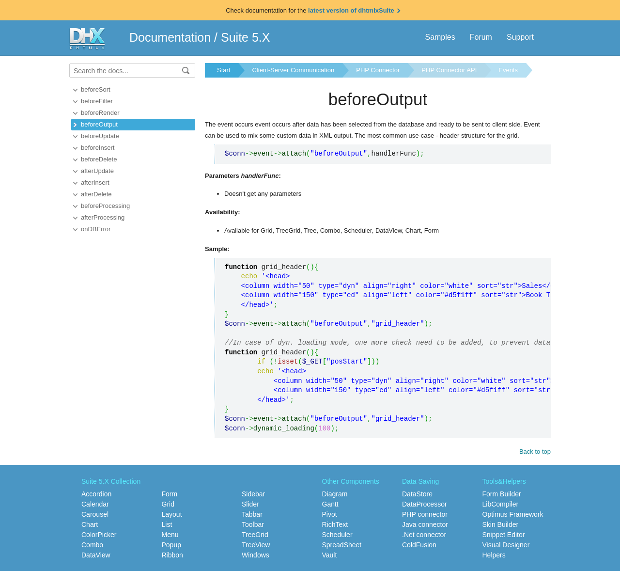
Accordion (96, 494)
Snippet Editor (503, 535)
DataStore (417, 494)
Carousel (94, 514)
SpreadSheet (342, 545)
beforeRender (100, 112)
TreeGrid (255, 535)
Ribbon (172, 555)
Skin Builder (500, 524)
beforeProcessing (105, 205)
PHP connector (425, 514)
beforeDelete (99, 159)
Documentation (170, 37)
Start (223, 70)
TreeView (256, 545)
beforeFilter (97, 101)
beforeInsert (97, 147)
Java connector (425, 524)
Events (508, 70)
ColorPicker (98, 535)
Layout (172, 514)
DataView (95, 555)
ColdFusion (419, 545)
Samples (440, 37)
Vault (329, 555)
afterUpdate (97, 170)
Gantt (330, 504)
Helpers (494, 555)
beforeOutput (99, 124)
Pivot (329, 514)
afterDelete (96, 194)
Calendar (95, 504)
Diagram (335, 494)
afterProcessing (102, 217)
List (167, 524)
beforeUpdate (100, 136)
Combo (92, 545)
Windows (255, 555)
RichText (335, 524)
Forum (481, 37)
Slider (250, 504)
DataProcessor (424, 504)
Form (170, 494)
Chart (89, 524)
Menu (170, 535)
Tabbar (252, 514)
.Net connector (424, 535)
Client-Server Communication (293, 70)
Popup (171, 545)
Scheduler (337, 535)
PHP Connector (378, 70)
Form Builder (501, 494)
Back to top (535, 451)
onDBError (95, 229)
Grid (168, 504)
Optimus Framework (512, 514)
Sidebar (253, 494)
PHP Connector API (449, 70)
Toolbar (253, 524)
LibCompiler (500, 504)
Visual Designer (506, 545)
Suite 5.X (245, 37)
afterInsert (95, 182)
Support (520, 37)
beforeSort (95, 89)
